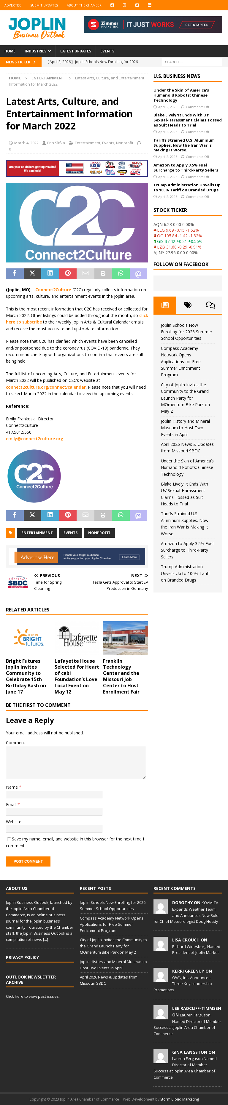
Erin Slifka (56, 142)
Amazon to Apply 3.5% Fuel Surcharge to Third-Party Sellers (185, 167)
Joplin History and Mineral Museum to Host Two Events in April (185, 427)
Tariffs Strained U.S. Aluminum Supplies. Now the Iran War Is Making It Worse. (184, 145)
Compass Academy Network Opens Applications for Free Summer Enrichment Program (181, 361)
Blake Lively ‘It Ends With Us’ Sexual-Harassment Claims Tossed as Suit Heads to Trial (187, 120)
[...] (45, 939)
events (70, 532)
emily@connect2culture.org (34, 438)
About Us (16, 888)
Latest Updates (75, 51)
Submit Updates (44, 5)
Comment (15, 742)
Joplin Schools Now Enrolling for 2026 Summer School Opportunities (186, 331)
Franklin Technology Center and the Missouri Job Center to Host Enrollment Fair (121, 676)
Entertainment (87, 142)
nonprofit (99, 532)
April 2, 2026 (167, 107)
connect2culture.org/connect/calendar (46, 387)
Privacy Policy (22, 957)
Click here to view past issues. (33, 996)
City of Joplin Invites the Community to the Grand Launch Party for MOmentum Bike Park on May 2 (185, 398)
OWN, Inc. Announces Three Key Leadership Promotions (182, 984)
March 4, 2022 (26, 142)
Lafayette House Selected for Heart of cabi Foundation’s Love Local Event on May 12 (77, 676)
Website (13, 821)
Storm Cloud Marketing (179, 1099)
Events (107, 51)
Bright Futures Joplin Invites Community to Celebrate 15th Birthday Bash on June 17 (26, 676)
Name (12, 787)
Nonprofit (124, 142)
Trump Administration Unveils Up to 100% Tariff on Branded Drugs (187, 187)
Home (9, 51)
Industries (35, 51)
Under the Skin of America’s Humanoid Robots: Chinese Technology (181, 95)
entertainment (37, 532)
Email (12, 804)
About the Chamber (84, 5)
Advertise (12, 5)
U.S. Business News (176, 76)
